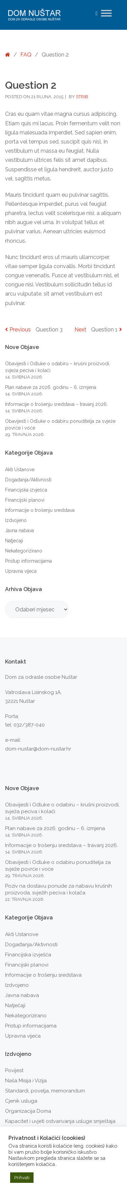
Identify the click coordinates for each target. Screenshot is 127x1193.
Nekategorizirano (23, 551)
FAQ (25, 54)
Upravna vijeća (21, 571)
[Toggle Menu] (106, 13)
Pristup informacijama (28, 561)
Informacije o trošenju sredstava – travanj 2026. (56, 404)
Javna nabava (19, 530)
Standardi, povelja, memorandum (45, 1091)
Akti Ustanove (20, 469)
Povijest (14, 1070)
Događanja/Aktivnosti (28, 479)
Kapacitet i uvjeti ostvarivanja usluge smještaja (60, 1121)
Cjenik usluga (21, 1101)
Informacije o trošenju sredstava (40, 510)
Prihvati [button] (21, 1177)
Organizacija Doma (28, 1111)
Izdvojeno (16, 520)
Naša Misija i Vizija (26, 1081)
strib (82, 96)
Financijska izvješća (26, 490)
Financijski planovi (24, 500)
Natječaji (14, 540)
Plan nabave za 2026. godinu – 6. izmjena (50, 387)
